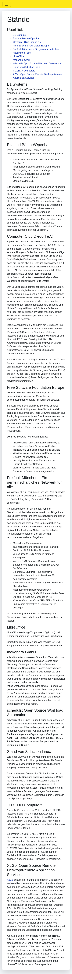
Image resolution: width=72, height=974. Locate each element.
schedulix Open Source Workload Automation (37, 63)
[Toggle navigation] (6, 4)
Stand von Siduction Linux (26, 67)
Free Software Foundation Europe (31, 45)
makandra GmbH (22, 60)
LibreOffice (18, 56)
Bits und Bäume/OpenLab (26, 38)
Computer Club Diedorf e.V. (27, 42)
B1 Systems (19, 35)
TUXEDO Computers (24, 70)
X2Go (10, 880)
